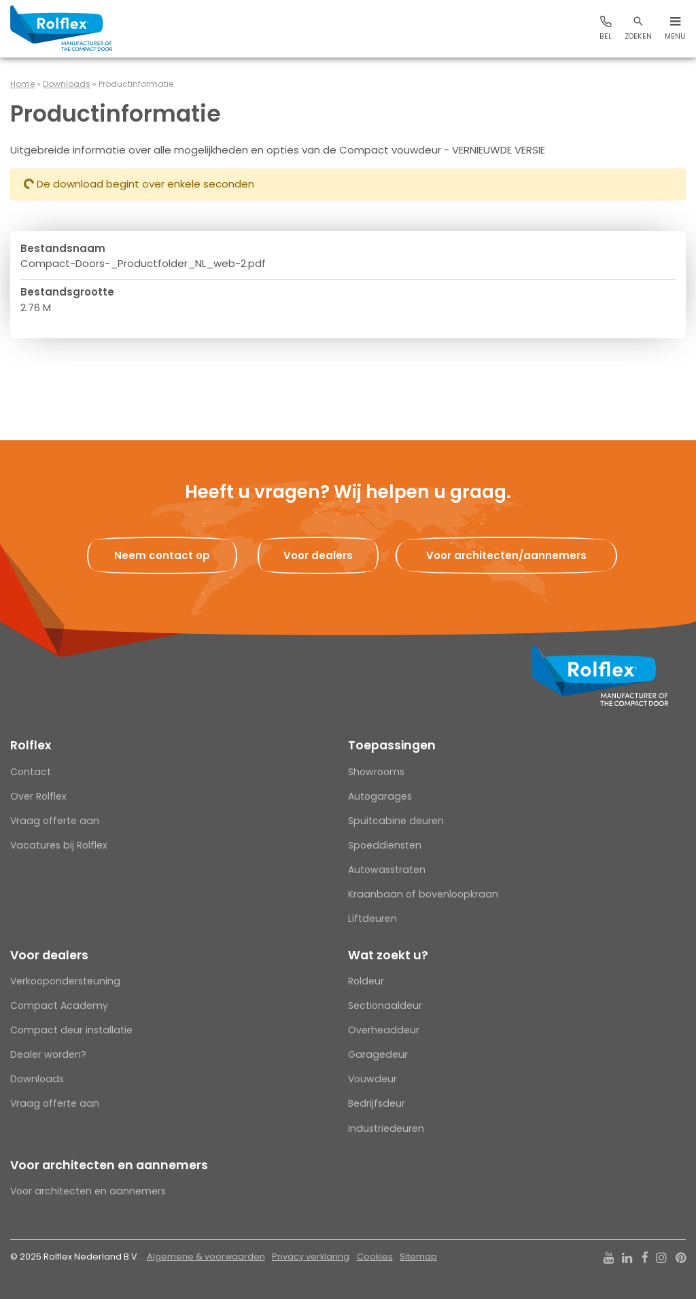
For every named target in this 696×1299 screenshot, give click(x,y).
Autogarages (380, 796)
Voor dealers (49, 955)
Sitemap (418, 1256)
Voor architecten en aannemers (109, 1165)
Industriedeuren (386, 1128)
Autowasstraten (386, 869)
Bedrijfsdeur (376, 1103)
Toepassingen (392, 745)
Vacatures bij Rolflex (58, 845)
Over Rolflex (38, 796)
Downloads (66, 84)
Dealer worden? (48, 1054)
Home (22, 84)
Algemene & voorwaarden (206, 1256)
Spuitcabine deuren (396, 821)
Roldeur (366, 981)
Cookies (375, 1256)
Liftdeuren (372, 918)
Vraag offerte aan (54, 821)
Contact (30, 772)
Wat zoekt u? (388, 955)
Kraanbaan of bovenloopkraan (423, 894)
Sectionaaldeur (385, 1005)
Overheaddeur (383, 1030)
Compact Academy (59, 1005)
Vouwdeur (372, 1079)
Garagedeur (378, 1054)
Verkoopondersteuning (65, 981)
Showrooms (376, 772)
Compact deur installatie (71, 1030)
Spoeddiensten (384, 845)
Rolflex (30, 745)
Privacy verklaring (310, 1256)
